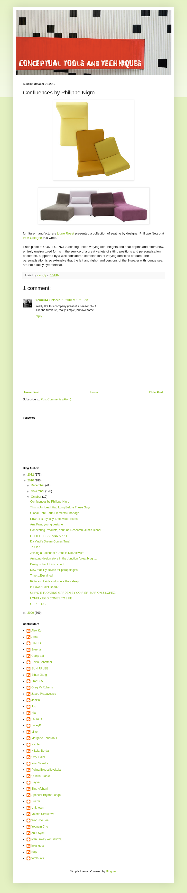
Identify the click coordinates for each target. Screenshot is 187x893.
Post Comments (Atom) (56, 399)
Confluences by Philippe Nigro (49, 501)
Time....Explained (41, 575)
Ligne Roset (65, 233)
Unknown (37, 807)
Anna (34, 637)
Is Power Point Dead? (44, 587)
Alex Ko (36, 630)
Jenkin (35, 700)
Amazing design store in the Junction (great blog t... (63, 558)
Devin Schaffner (41, 662)
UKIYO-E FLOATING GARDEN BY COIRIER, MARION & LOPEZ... (73, 593)
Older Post (156, 392)
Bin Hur (36, 643)
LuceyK (36, 725)
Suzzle (35, 801)
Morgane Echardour (44, 738)
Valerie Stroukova (42, 814)
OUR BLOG (38, 604)
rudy (34, 852)
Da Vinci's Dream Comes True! (50, 541)
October (36, 496)
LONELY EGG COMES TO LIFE (51, 598)
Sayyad (36, 782)
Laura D (36, 719)
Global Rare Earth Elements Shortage (54, 513)
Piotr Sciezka (39, 763)
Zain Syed (38, 833)
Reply (38, 316)
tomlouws (37, 858)
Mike (34, 731)
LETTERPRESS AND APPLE (49, 536)
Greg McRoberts (42, 687)
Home (94, 392)
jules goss (37, 845)
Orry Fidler (38, 757)
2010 (31, 480)
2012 (31, 474)
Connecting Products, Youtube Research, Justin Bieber (65, 530)
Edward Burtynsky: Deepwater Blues (54, 519)
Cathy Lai (37, 656)
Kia (33, 712)
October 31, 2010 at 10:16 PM (68, 300)
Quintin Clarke (40, 776)
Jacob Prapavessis (43, 693)
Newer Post (31, 392)
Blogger (111, 871)
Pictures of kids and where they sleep (54, 581)
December (38, 485)
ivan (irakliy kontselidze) (46, 839)
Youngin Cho (39, 826)
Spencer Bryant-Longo (46, 795)
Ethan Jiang (39, 675)
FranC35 (37, 681)
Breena (36, 649)
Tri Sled (35, 547)
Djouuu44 (41, 300)
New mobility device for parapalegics (54, 570)
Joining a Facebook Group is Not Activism (57, 553)
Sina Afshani (39, 788)
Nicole (35, 744)
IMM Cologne (32, 238)
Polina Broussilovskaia (46, 769)
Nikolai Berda (40, 750)
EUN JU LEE (39, 668)
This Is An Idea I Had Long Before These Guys (60, 507)
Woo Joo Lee (40, 820)
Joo (33, 706)
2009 (31, 612)
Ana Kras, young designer (47, 524)
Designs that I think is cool (47, 564)
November (38, 491)
